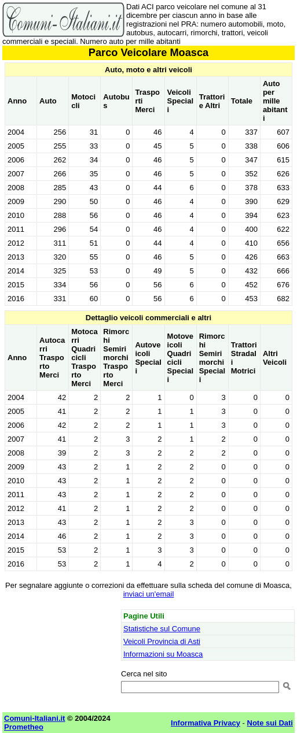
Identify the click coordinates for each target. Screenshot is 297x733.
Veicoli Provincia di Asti (161, 641)
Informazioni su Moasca (163, 654)
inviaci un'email (148, 594)
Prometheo (23, 727)
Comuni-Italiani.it (34, 718)
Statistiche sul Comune (161, 628)
